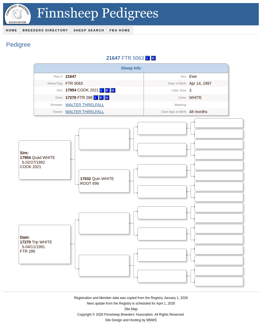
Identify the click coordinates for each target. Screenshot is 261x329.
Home (11, 30)
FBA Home (120, 30)
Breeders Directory (45, 30)
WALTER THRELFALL (84, 105)
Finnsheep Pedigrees (132, 14)
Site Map (130, 309)
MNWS (151, 320)
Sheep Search (88, 30)
